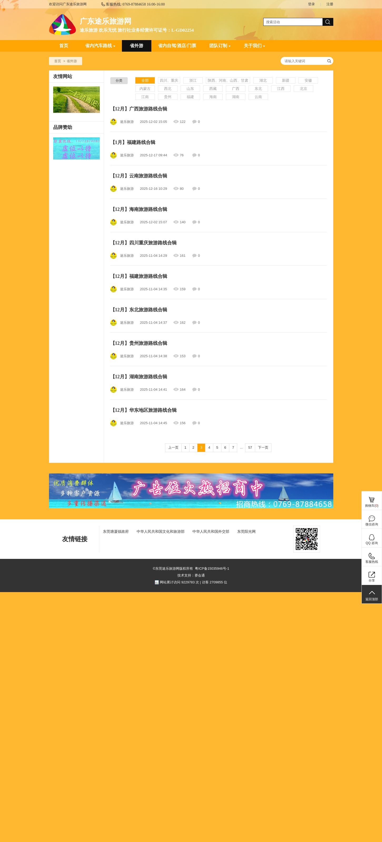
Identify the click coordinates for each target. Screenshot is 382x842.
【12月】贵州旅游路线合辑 (138, 343)
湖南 (235, 97)
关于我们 (254, 45)
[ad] (76, 148)
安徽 (308, 80)
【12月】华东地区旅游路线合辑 (143, 410)
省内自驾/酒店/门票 (177, 45)
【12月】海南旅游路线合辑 (138, 209)
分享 (372, 580)
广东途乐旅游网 (105, 21)
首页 (63, 45)
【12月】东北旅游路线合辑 (138, 309)
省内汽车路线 (100, 45)
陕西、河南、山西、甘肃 (228, 80)
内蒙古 (145, 88)
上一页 (173, 447)
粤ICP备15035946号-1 (212, 568)
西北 (167, 88)
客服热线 (371, 562)
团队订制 (220, 45)
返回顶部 (371, 599)
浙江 (193, 80)
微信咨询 (371, 524)
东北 (258, 88)
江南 (145, 97)
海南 (213, 97)
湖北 (263, 80)
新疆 (285, 80)
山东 (190, 88)
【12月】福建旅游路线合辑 (138, 276)
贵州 (167, 97)
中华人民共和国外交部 (210, 531)
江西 (281, 88)
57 (250, 447)
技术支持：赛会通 (191, 575)
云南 (258, 97)
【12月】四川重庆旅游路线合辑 (143, 242)
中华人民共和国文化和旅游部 (161, 531)
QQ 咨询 (372, 543)
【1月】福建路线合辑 (132, 142)
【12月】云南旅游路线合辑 (138, 175)
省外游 (136, 45)
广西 (235, 88)
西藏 (213, 88)
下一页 (263, 447)
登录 (311, 4)
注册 (329, 4)
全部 (145, 80)
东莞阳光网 (246, 531)
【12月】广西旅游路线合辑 (138, 109)
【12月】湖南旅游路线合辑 (138, 376)
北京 (303, 88)
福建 (190, 97)
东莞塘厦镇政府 (116, 531)
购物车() (372, 505)
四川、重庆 (169, 80)
